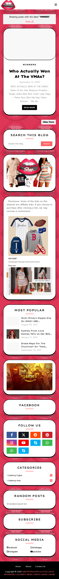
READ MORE (29, 107)
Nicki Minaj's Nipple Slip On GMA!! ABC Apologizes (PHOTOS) (36, 320)
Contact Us (40, 566)
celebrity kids (30, 480)
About (28, 566)
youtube (37, 551)
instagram (13, 551)
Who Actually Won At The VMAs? (29, 74)
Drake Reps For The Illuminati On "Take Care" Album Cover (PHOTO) (33, 345)
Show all (29, 21)
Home (18, 566)
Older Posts (48, 122)
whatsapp (37, 547)
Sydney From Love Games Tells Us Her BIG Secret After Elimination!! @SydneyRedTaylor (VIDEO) (35, 332)
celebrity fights (30, 475)
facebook (12, 547)
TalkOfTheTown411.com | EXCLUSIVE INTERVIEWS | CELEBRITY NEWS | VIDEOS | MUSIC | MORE (29, 573)
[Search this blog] (24, 143)
